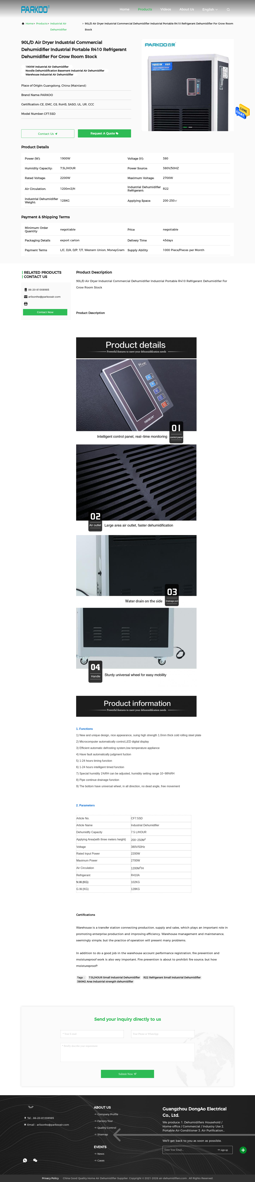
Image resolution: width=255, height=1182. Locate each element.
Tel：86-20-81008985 (39, 1118)
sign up (222, 1149)
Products (145, 9)
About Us (186, 9)
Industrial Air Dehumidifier (58, 26)
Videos (165, 9)
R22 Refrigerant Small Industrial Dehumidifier (172, 977)
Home (124, 9)
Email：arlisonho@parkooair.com (46, 1124)
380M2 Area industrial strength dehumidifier (105, 981)
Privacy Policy (50, 1178)
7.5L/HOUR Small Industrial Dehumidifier (114, 977)
